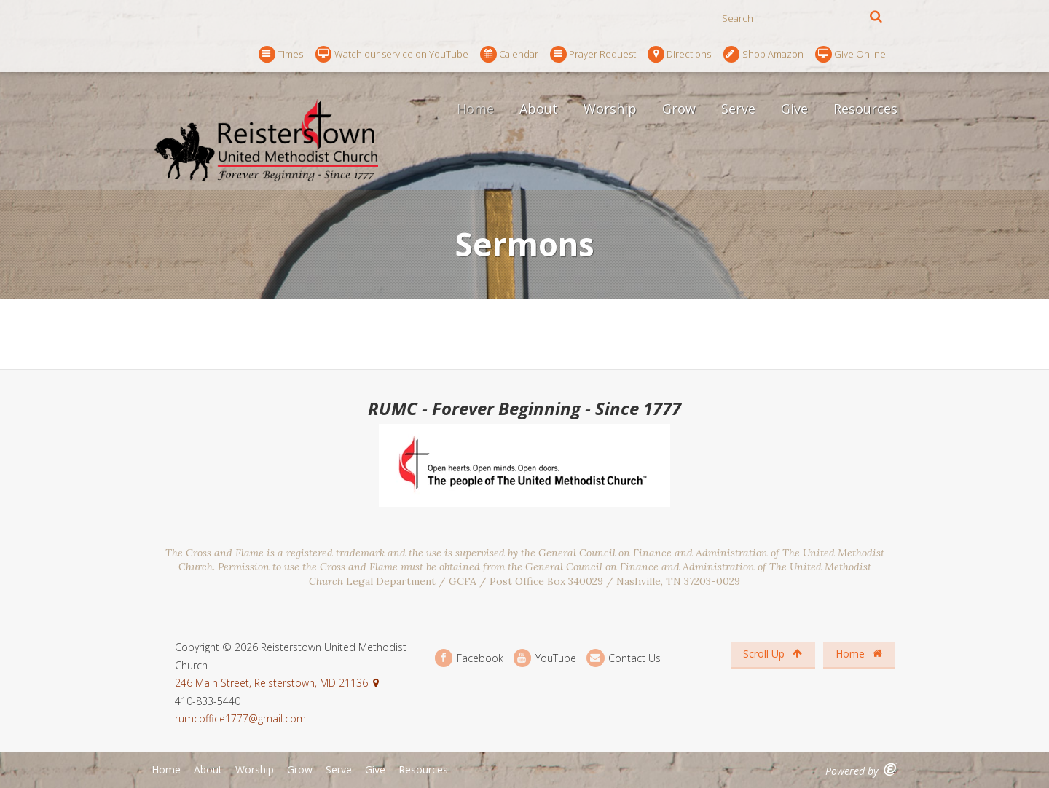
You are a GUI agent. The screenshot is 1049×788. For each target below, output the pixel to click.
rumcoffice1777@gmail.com (240, 718)
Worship (610, 108)
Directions (679, 54)
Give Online (850, 54)
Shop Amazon (763, 54)
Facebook (469, 658)
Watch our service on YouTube (391, 54)
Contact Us (623, 658)
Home (475, 108)
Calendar (509, 54)
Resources (865, 108)
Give (794, 108)
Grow (679, 108)
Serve (738, 108)
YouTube (545, 658)
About (538, 108)
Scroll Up (772, 654)
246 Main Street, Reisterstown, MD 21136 (271, 683)
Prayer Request (593, 54)
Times (281, 54)
